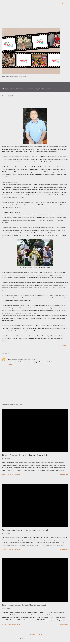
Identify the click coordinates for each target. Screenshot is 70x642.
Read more (64, 474)
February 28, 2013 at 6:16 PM (26, 359)
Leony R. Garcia (12, 359)
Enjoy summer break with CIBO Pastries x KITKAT (24, 604)
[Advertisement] (36, 15)
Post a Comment (14, 474)
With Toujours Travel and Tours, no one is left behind (25, 529)
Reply (10, 364)
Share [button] (63, 346)
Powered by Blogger (35, 634)
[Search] (62, 3)
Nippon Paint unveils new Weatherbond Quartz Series (25, 455)
